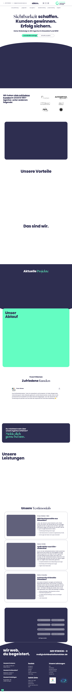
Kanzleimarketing (53, 671)
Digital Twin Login (32, 682)
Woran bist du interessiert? (43, 629)
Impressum (30, 684)
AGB (29, 688)
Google (29, 672)
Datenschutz (31, 685)
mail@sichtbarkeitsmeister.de (52, 656)
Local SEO (51, 674)
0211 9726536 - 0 (16, 636)
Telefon (39, 624)
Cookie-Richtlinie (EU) (33, 687)
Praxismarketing (52, 672)
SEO (50, 668)
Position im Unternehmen (43, 633)
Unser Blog (30, 676)
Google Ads (51, 676)
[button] (2, 690)
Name (38, 619)
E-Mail (52, 624)
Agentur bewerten (32, 674)
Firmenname (54, 619)
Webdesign (51, 669)
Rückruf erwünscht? (55, 633)
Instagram (30, 668)
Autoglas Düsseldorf (49, 588)
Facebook (30, 669)
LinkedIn (30, 671)
